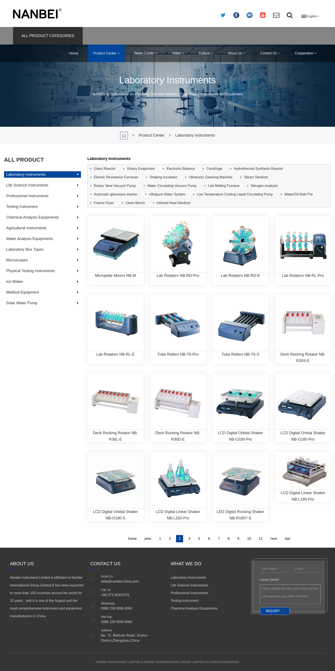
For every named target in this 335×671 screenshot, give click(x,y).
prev (148, 538)
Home (73, 53)
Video (178, 53)
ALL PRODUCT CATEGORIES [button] (48, 36)
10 (249, 538)
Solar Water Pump (21, 303)
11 (261, 538)
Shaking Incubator (163, 177)
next (273, 538)
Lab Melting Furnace (223, 186)
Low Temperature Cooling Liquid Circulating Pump (235, 194)
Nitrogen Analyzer (264, 186)
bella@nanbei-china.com (120, 581)
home (132, 538)
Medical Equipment (22, 292)
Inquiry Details (269, 579)
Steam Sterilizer (256, 177)
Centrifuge (214, 168)
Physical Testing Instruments (30, 271)
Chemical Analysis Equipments (32, 217)
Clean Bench (135, 203)
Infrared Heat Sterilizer (174, 203)
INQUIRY (273, 611)
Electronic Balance (180, 168)
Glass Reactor (104, 168)
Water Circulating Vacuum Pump (172, 186)
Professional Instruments (27, 196)
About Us (236, 53)
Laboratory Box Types (25, 249)
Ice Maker (14, 281)
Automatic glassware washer (115, 194)
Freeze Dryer (104, 203)
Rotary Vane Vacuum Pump (115, 186)
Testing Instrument (22, 206)
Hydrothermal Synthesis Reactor (258, 168)
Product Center (106, 53)
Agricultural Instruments (26, 228)
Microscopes (17, 260)
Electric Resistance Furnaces (116, 177)
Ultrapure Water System (167, 194)
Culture (206, 53)
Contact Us (270, 53)
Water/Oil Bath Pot (299, 194)
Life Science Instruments (27, 185)
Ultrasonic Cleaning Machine (210, 177)
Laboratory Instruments (195, 135)
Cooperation (306, 53)
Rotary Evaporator (141, 168)
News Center (145, 53)
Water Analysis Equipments (29, 239)
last (287, 538)
